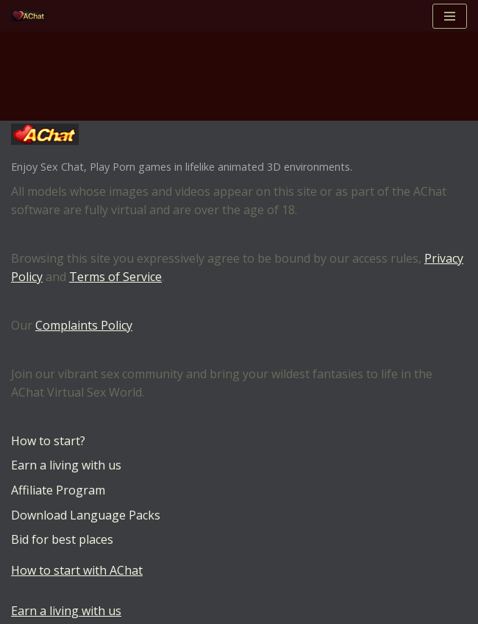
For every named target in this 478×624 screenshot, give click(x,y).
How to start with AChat (77, 570)
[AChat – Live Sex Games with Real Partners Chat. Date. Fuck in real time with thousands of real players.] (32, 15)
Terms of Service (115, 277)
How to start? (48, 441)
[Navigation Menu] (449, 16)
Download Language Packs (85, 515)
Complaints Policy (83, 325)
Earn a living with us (66, 465)
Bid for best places (62, 539)
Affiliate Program (58, 490)
